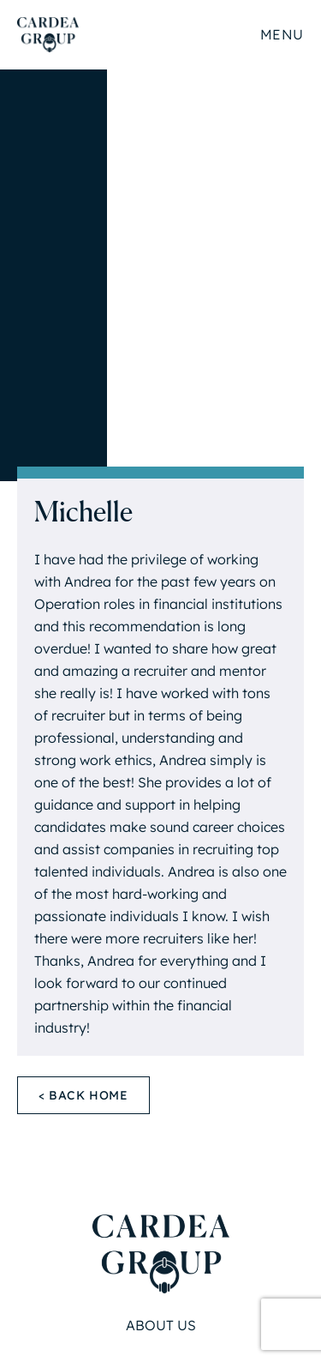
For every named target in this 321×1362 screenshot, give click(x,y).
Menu (282, 34)
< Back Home (83, 1095)
